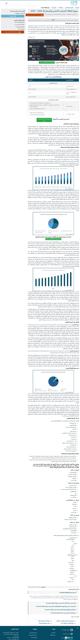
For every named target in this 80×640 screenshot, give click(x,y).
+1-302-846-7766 (15, 639)
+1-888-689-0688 (15, 637)
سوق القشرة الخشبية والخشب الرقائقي (65, 621)
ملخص (53, 19)
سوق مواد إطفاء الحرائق (44, 623)
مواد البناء (61, 7)
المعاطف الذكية (75, 69)
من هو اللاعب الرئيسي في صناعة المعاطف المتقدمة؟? (64, 613)
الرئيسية (77, 7)
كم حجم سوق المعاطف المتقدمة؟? (69, 592)
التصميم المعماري (69, 7)
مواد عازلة (54, 7)
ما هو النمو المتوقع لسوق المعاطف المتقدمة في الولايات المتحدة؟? (61, 609)
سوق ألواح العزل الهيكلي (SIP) (67, 623)
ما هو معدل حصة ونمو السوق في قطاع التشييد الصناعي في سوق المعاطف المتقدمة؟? (57, 606)
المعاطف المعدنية (67, 190)
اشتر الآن (13, 16)
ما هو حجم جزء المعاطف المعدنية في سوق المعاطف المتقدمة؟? (62, 603)
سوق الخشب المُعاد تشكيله (44, 621)
